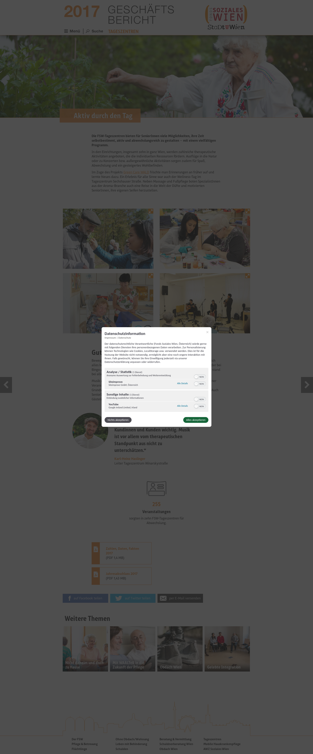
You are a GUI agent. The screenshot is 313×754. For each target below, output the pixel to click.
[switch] (199, 376)
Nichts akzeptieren (118, 420)
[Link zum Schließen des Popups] (207, 332)
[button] (196, 377)
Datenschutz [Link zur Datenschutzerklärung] (124, 337)
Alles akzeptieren (195, 420)
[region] (156, 390)
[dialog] (156, 377)
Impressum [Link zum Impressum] (110, 337)
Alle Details (182, 383)
